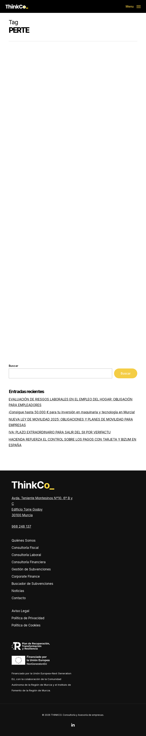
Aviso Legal (20, 611)
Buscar (13, 365)
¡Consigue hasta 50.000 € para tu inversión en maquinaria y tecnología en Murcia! (72, 412)
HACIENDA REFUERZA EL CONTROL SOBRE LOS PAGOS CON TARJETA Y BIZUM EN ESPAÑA (72, 442)
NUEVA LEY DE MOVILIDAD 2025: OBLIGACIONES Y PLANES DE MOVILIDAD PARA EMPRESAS (71, 422)
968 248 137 (21, 526)
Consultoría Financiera (29, 562)
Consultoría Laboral (26, 555)
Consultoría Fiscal (25, 548)
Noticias (18, 591)
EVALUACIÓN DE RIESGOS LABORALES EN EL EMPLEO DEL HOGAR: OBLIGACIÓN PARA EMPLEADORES (71, 402)
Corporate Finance (26, 576)
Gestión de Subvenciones (31, 569)
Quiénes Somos (24, 540)
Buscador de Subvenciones (32, 584)
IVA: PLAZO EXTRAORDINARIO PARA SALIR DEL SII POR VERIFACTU (60, 432)
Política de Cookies (26, 625)
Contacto (19, 598)
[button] (133, 6)
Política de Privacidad (28, 618)
